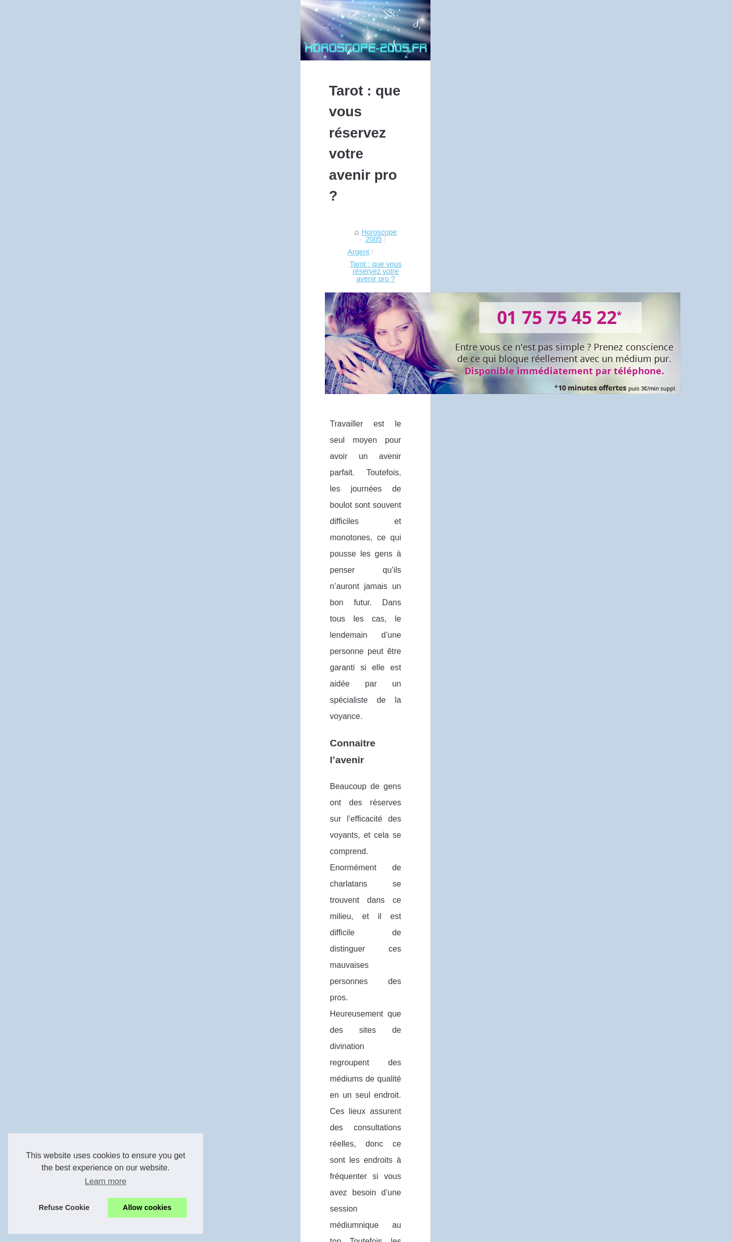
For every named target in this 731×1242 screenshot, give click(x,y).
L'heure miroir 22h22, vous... (576, 360)
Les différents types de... (570, 338)
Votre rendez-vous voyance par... (583, 505)
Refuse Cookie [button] (64, 1207)
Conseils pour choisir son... (574, 415)
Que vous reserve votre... (571, 560)
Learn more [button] (105, 1181)
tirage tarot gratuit (478, 683)
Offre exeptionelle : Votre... (573, 437)
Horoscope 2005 (118, 388)
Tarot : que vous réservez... (574, 582)
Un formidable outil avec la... (576, 460)
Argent (164, 388)
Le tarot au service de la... (572, 637)
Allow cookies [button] (147, 1207)
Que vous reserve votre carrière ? (475, 1145)
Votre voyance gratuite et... (573, 482)
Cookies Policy (237, 1231)
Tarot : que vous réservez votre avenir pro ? (254, 388)
